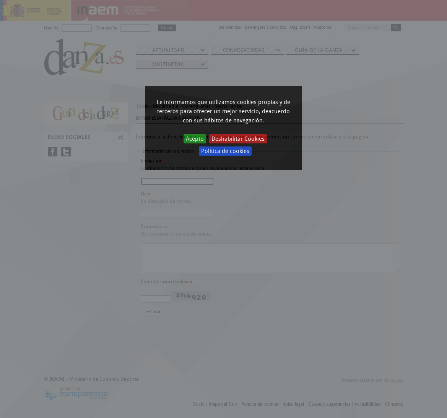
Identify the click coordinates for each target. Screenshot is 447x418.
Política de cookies (225, 151)
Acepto (195, 138)
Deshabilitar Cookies (238, 138)
